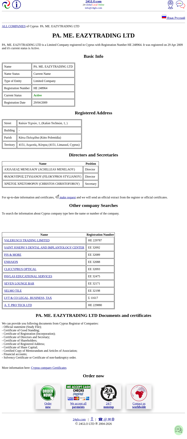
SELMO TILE (13, 290)
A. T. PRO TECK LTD (18, 305)
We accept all (78, 396)
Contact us (139, 397)
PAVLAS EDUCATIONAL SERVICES (28, 276)
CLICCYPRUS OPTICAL (20, 269)
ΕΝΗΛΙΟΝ (11, 262)
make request (65, 197)
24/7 (109, 396)
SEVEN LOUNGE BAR (19, 283)
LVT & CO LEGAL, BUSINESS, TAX (28, 297)
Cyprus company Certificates (49, 367)
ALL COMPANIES (14, 26)
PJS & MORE (12, 254)
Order (48, 397)
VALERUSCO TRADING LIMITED (27, 240)
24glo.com (79, 419)
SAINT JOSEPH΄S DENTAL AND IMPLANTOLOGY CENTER (44, 247)
